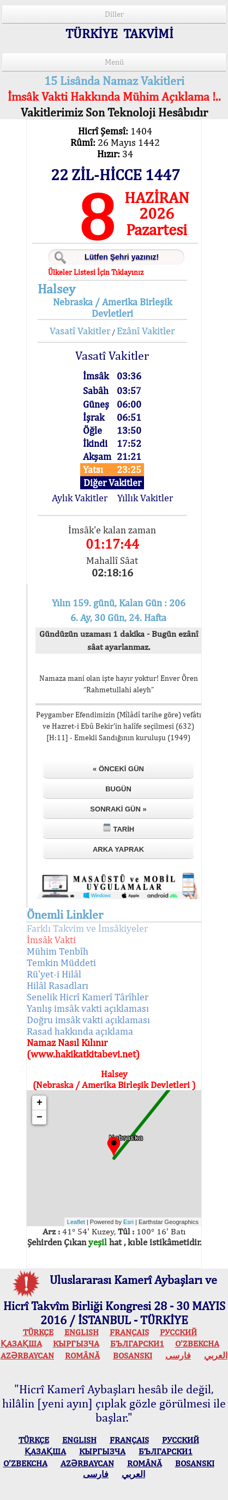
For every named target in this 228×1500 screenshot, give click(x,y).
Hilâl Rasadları (57, 985)
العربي (215, 1355)
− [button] (40, 1117)
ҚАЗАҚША (21, 1343)
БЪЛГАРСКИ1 (137, 1343)
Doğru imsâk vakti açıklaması (88, 1019)
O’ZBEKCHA (197, 1343)
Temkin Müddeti (61, 962)
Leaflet (76, 1222)
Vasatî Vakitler (80, 330)
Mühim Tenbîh (57, 951)
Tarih (118, 828)
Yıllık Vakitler (145, 497)
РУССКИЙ (178, 1332)
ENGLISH (81, 1332)
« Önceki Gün (118, 769)
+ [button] (40, 1102)
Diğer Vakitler (112, 482)
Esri (128, 1222)
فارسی (178, 1355)
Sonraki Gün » (118, 809)
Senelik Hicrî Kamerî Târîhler (87, 997)
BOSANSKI (132, 1355)
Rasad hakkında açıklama (80, 1031)
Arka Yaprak (118, 849)
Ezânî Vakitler (146, 330)
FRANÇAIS (129, 1332)
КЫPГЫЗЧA (76, 1343)
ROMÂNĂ (82, 1355)
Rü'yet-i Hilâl (54, 974)
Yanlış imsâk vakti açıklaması (88, 1008)
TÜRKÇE (38, 1332)
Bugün (118, 789)
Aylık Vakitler (79, 497)
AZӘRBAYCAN (27, 1355)
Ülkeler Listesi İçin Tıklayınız (95, 272)
